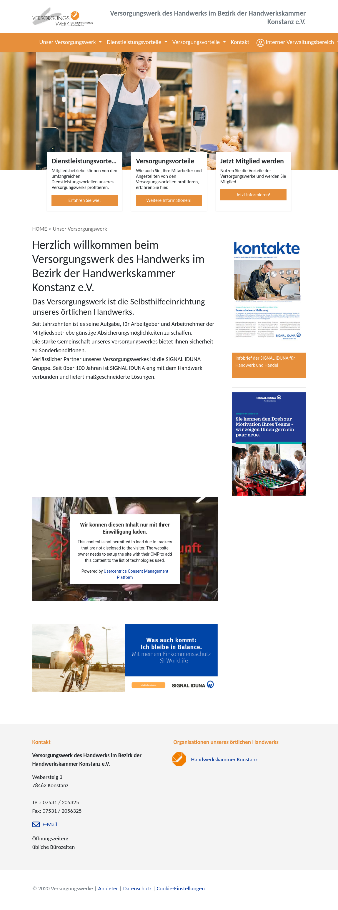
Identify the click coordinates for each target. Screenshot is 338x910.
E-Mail (50, 824)
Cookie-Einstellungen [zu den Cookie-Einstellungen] (181, 888)
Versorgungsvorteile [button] (196, 42)
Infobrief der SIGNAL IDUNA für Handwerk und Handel (265, 361)
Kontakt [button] (240, 42)
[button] (294, 42)
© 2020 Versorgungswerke (62, 888)
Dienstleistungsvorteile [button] (134, 42)
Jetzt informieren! (253, 194)
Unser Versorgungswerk (80, 228)
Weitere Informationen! (169, 200)
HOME (39, 228)
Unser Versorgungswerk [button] (68, 42)
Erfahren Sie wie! (85, 200)
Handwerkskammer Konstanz (224, 759)
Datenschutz (137, 888)
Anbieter (108, 888)
